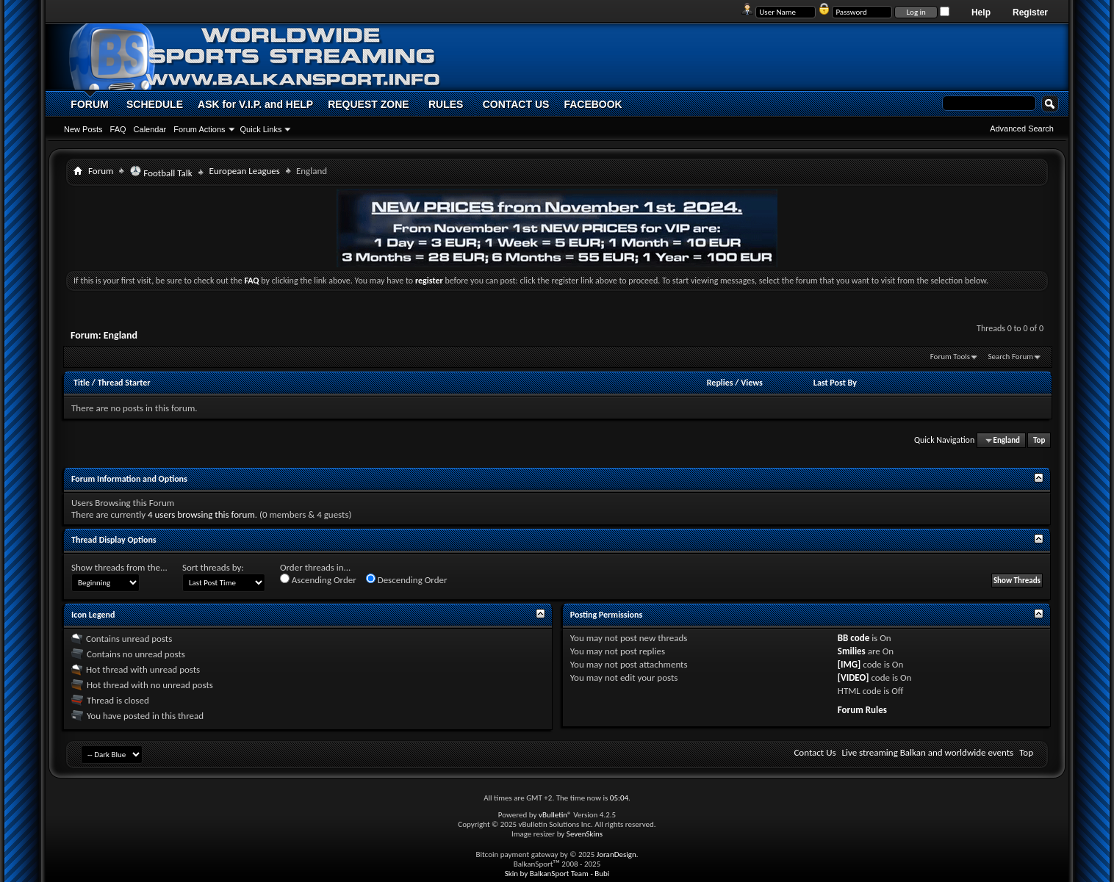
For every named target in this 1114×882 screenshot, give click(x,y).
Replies (720, 382)
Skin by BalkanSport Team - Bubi (557, 873)
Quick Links (261, 129)
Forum (100, 170)
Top (1039, 440)
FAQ (118, 129)
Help (981, 12)
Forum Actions (199, 129)
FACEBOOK (593, 104)
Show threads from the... (119, 567)
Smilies (852, 651)
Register (1030, 12)
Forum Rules (862, 709)
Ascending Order (318, 579)
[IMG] (849, 664)
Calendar (150, 129)
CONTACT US (516, 104)
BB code (853, 637)
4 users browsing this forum (201, 514)
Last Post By (835, 382)
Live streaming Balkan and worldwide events (928, 752)
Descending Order (407, 579)
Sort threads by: (213, 567)
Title (81, 382)
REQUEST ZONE (368, 104)
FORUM (89, 104)
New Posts (83, 129)
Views (752, 382)
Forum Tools (950, 356)
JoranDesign (616, 854)
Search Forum (1011, 356)
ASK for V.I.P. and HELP (255, 104)
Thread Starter (124, 382)
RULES (445, 104)
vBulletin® (555, 815)
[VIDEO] (853, 677)
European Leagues (244, 170)
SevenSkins (585, 834)
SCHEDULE (154, 104)
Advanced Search (1022, 128)
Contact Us (815, 752)
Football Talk (161, 171)
